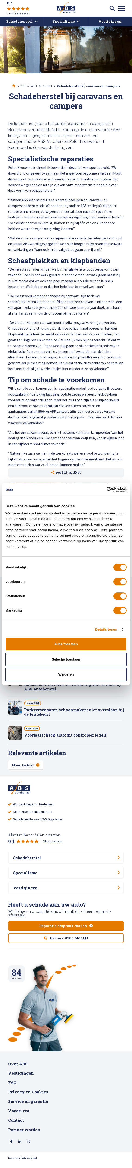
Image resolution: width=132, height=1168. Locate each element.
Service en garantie (28, 1106)
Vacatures (18, 1115)
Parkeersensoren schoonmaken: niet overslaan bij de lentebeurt (74, 712)
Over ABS (18, 1068)
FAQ (12, 1087)
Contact (16, 1125)
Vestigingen (21, 1078)
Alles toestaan (66, 644)
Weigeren (66, 674)
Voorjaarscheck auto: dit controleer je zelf (65, 735)
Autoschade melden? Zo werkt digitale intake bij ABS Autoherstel (72, 687)
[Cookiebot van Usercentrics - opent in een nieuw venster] (106, 490)
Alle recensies (52, 842)
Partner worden (24, 1134)
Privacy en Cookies (28, 1097)
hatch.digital (29, 1163)
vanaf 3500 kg (38, 411)
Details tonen (106, 629)
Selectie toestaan (66, 659)
